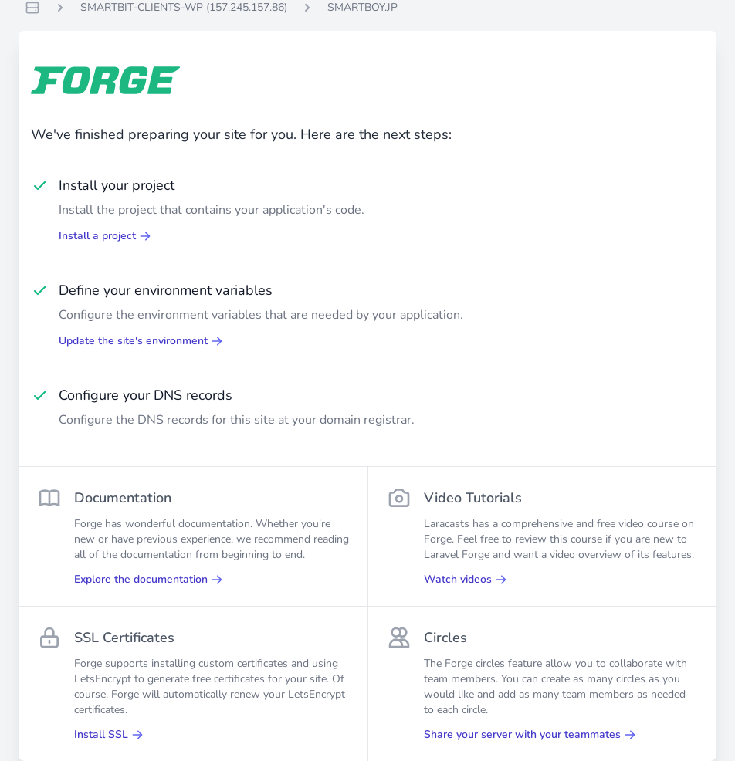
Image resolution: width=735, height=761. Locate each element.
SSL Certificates (124, 637)
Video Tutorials (473, 498)
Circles (445, 637)
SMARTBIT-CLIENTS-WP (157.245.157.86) (183, 7)
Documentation (122, 498)
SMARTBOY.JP (362, 7)
